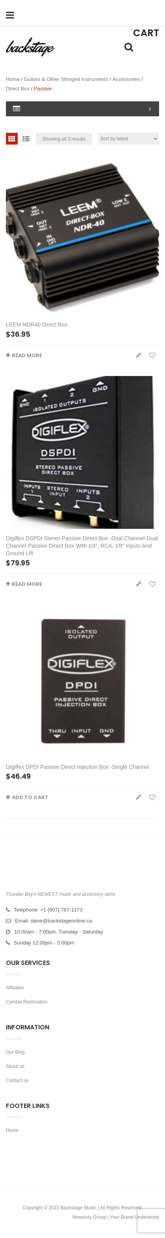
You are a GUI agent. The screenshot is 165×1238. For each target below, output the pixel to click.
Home (13, 79)
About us (15, 1066)
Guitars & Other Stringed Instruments (66, 79)
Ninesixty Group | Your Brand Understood (115, 1217)
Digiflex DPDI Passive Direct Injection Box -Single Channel (77, 767)
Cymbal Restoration (26, 1002)
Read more (27, 355)
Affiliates (15, 987)
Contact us (17, 1080)
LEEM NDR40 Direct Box (36, 324)
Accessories (126, 79)
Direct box (18, 89)
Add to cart (30, 797)
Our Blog (15, 1052)
